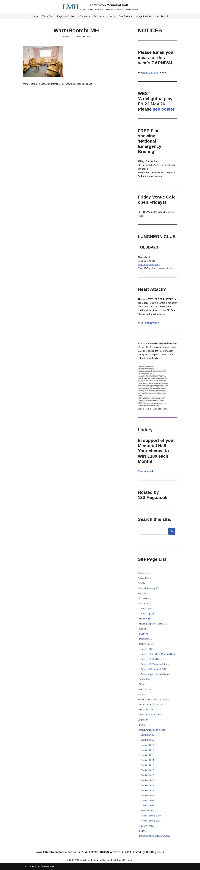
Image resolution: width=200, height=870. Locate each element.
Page (157, 264)
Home (35, 16)
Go (171, 531)
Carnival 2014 (147, 760)
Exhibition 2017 (148, 811)
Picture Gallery (146, 644)
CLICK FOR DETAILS (148, 323)
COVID (141, 583)
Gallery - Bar (147, 649)
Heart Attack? (161, 16)
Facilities (142, 593)
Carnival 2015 (147, 765)
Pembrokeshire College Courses (154, 836)
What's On (143, 720)
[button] (52, 16)
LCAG (142, 725)
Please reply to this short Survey (153, 699)
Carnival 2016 (147, 770)
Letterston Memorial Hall (149, 714)
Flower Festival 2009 (151, 816)
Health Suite (145, 619)
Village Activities (143, 16)
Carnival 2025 (147, 806)
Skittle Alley (144, 679)
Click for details (146, 471)
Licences (143, 634)
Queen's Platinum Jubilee (150, 704)
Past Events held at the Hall (152, 730)
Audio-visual (145, 603)
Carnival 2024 (147, 800)
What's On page (150, 72)
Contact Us (84, 16)
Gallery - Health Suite (151, 659)
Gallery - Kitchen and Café (153, 669)
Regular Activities (146, 264)
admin (67, 36)
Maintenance (145, 639)
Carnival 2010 (147, 740)
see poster (163, 109)
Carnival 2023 (147, 795)
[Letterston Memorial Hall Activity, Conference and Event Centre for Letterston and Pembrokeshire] (100, 6)
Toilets (142, 684)
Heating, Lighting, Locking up (153, 624)
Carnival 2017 (147, 775)
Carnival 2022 (147, 790)
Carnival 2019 (147, 785)
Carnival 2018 (147, 780)
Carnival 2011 (147, 745)
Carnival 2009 (147, 735)
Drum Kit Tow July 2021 (149, 588)
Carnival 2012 (147, 750)
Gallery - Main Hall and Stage (155, 674)
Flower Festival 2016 (151, 821)
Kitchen (142, 629)
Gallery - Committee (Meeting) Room (158, 654)
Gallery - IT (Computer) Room (155, 664)
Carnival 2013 (147, 755)
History (111, 16)
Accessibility (145, 598)
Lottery (142, 831)
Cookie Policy (144, 578)
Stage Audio (146, 608)
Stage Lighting (147, 614)
